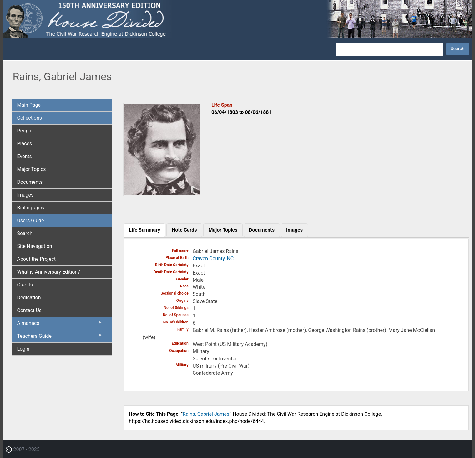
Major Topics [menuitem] (31, 169)
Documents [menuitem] (30, 182)
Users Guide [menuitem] (30, 221)
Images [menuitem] (25, 195)
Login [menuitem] (23, 349)
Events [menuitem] (24, 156)
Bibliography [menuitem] (31, 208)
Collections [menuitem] (29, 118)
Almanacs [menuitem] (60, 325)
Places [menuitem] (24, 144)
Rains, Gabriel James (206, 414)
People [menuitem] (25, 131)
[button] (162, 194)
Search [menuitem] (25, 233)
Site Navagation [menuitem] (34, 246)
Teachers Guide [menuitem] (60, 337)
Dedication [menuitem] (29, 298)
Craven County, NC (213, 258)
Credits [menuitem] (25, 285)
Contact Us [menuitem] (29, 310)
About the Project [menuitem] (36, 259)
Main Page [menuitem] (29, 105)
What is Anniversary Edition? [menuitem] (48, 272)
